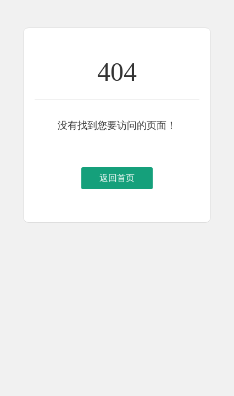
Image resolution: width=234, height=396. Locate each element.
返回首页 (117, 178)
